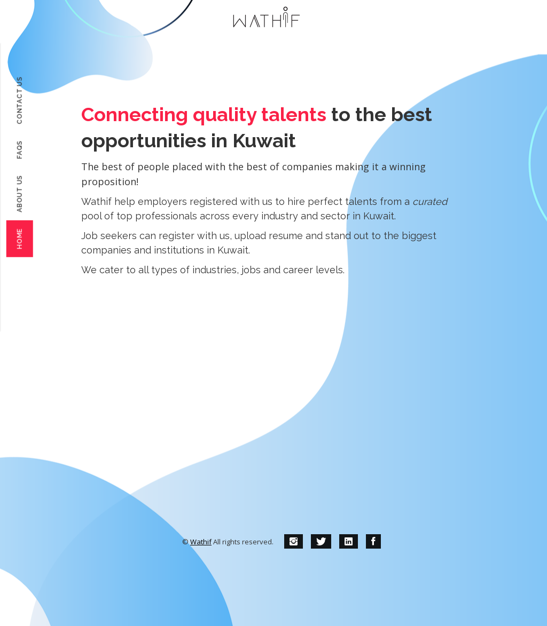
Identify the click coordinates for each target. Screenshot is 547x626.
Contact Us (20, 100)
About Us (20, 193)
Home (20, 238)
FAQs (20, 149)
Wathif (201, 541)
